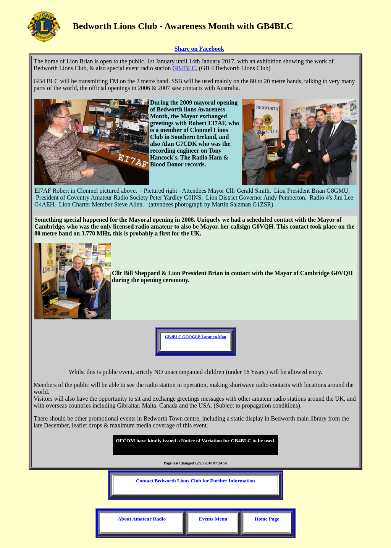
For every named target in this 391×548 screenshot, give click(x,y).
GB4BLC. (184, 68)
